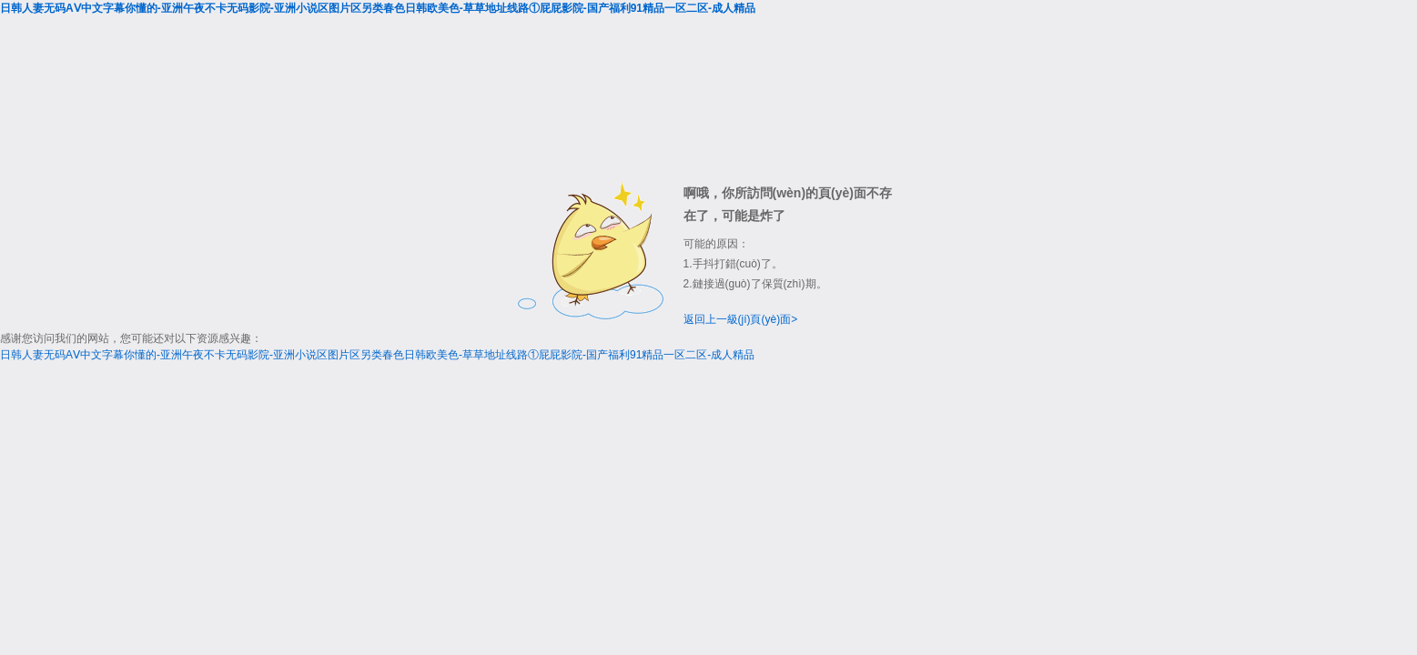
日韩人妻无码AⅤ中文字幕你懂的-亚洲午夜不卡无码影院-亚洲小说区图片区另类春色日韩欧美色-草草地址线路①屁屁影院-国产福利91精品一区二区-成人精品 (377, 8)
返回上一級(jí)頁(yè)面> (740, 319)
